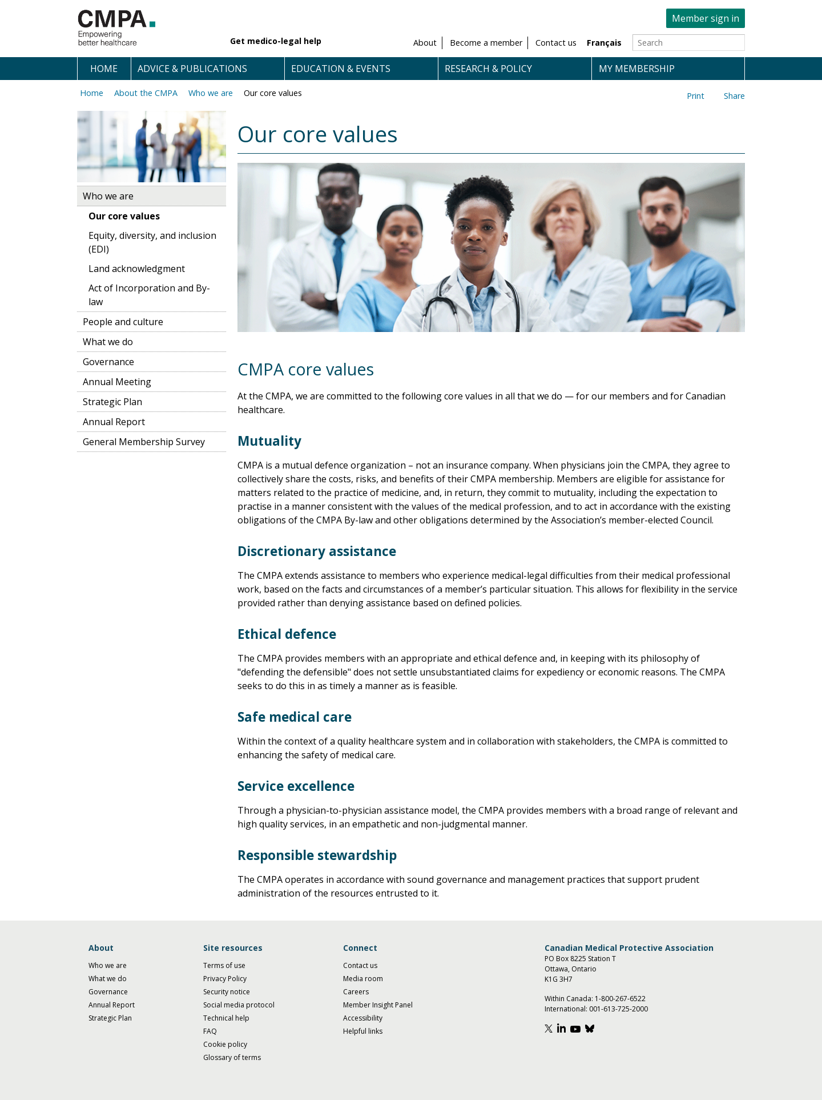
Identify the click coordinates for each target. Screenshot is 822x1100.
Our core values (273, 92)
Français (604, 42)
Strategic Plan (112, 401)
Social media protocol (239, 1005)
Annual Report (114, 421)
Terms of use (224, 965)
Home (104, 68)
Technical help (226, 1018)
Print (695, 95)
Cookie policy (225, 1044)
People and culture (123, 321)
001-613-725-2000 (618, 1009)
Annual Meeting (117, 381)
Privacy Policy (225, 978)
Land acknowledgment (136, 268)
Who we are (210, 92)
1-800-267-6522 (620, 998)
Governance (108, 361)
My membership (637, 68)
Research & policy (488, 68)
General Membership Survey (144, 441)
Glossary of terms (232, 1057)
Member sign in (705, 18)
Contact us (360, 965)
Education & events (340, 68)
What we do (108, 341)
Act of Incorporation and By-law (149, 295)
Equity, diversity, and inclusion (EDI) (152, 242)
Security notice (226, 992)
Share (734, 95)
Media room (363, 978)
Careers (356, 992)
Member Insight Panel (378, 1005)
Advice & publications (192, 68)
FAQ (210, 1031)
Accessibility (362, 1018)
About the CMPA (146, 92)
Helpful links (362, 1031)
